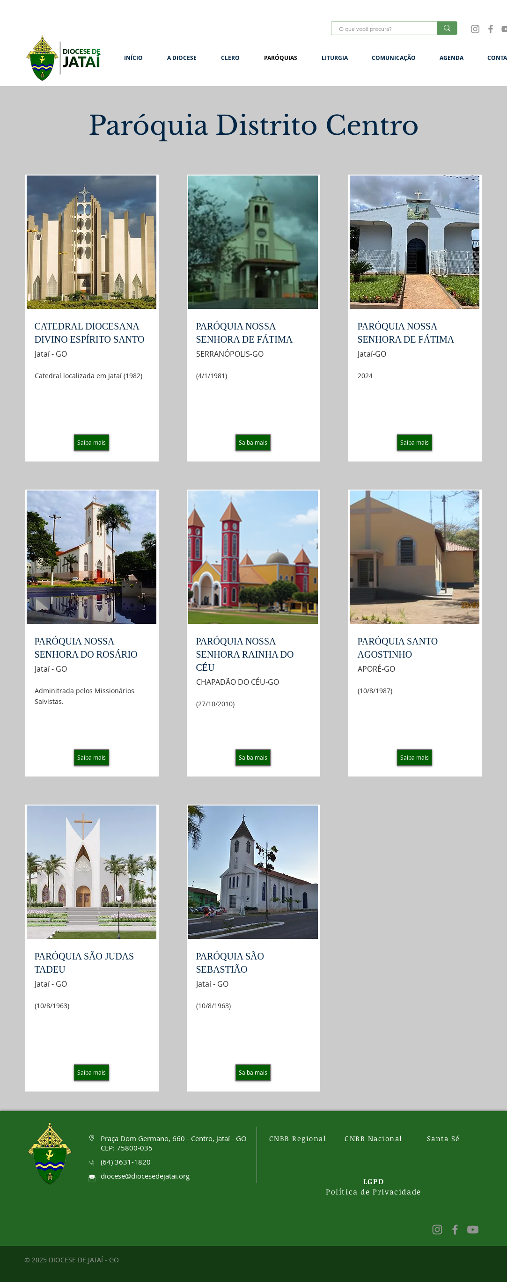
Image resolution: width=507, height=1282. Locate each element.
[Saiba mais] (91, 442)
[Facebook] (490, 29)
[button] (187, 57)
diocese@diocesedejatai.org (145, 1175)
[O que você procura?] (378, 29)
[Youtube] (472, 1229)
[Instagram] (475, 29)
